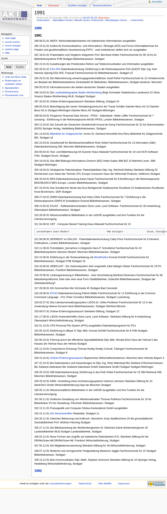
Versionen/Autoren (102, 5)
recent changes (13, 45)
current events (12, 42)
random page (12, 49)
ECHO (53, 293)
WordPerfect (101, 257)
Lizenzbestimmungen (60, 483)
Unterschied (43, 20)
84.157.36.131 (90, 17)
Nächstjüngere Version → (117, 20)
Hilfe (7, 53)
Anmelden (157, 1)
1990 (38, 28)
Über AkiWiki (105, 483)
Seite (39, 5)
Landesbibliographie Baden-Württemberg (78, 92)
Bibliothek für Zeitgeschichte (66, 133)
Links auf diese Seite (15, 77)
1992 (38, 471)
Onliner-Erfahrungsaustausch (67, 358)
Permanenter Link (14, 95)
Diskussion (104, 17)
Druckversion (11, 91)
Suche (4, 58)
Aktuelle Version (82, 20)
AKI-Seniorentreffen (61, 413)
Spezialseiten (12, 88)
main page (10, 38)
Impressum (124, 483)
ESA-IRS (55, 69)
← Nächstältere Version (61, 20)
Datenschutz (85, 483)
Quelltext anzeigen (77, 5)
